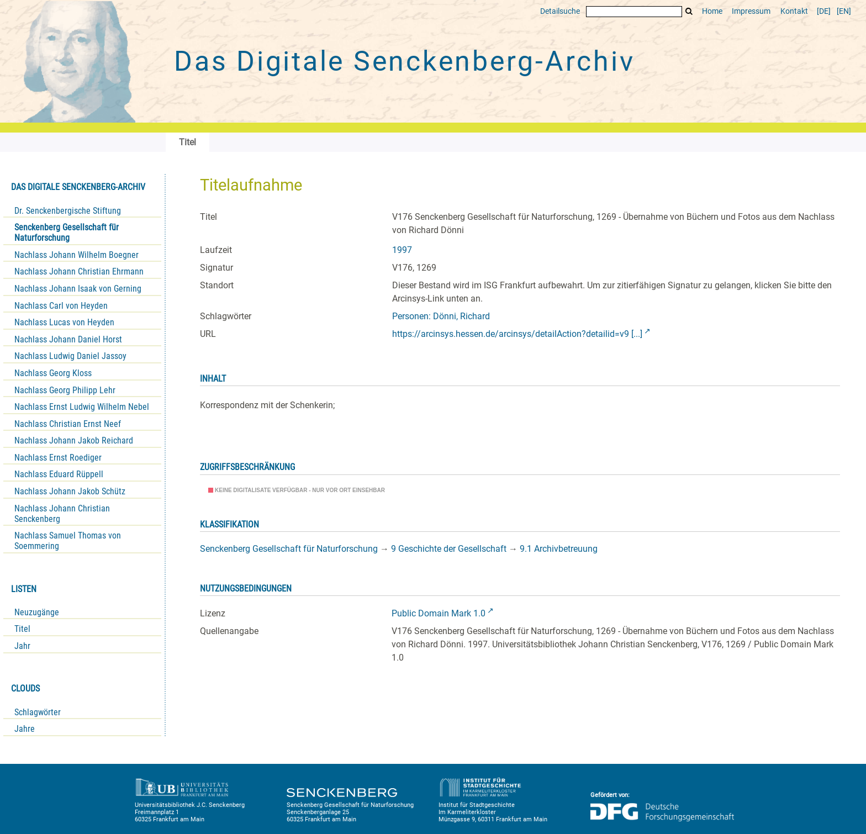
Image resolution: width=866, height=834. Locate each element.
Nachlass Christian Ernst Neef (67, 424)
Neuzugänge (36, 612)
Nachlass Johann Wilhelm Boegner (76, 255)
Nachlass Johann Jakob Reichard (73, 440)
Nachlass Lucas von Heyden (64, 322)
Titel (22, 629)
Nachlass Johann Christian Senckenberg (62, 513)
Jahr (22, 646)
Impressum (751, 11)
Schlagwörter (37, 712)
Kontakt (794, 11)
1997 (402, 250)
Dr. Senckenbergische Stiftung (67, 210)
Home (712, 11)
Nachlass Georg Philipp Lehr (64, 390)
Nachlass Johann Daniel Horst (68, 339)
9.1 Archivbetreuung (559, 548)
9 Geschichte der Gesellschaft (448, 548)
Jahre (24, 729)
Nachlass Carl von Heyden (61, 305)
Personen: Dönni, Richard (441, 316)
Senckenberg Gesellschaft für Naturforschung (66, 232)
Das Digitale (404, 61)
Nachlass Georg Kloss (53, 373)
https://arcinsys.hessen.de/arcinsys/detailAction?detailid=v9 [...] (517, 334)
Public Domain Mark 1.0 (438, 613)
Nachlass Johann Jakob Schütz (69, 491)
